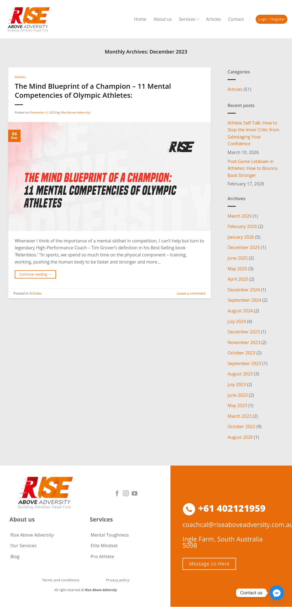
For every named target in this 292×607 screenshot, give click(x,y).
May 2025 (237, 269)
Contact (236, 19)
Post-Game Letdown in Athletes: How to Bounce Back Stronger (253, 168)
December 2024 (244, 290)
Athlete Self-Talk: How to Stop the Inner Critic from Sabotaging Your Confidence (253, 133)
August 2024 (240, 311)
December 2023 (244, 332)
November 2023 (244, 342)
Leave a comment (191, 293)
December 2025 (244, 247)
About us (163, 19)
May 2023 (237, 405)
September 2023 (244, 363)
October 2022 (241, 427)
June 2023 (238, 395)
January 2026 (241, 237)
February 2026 (242, 226)
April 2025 (238, 279)
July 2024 (237, 321)
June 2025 (238, 258)
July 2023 (237, 384)
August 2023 (240, 374)
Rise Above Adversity (75, 112)
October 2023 (241, 353)
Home (140, 19)
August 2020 (240, 437)
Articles (213, 19)
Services (189, 19)
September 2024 (244, 300)
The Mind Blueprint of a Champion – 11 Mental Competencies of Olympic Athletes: (93, 90)
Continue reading (35, 274)
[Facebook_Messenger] (276, 592)
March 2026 (240, 216)
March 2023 (240, 416)
